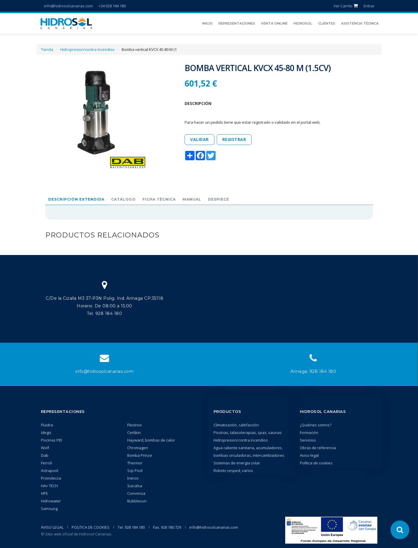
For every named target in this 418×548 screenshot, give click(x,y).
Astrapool (49, 470)
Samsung (49, 508)
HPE (44, 493)
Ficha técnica (159, 199)
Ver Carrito (345, 5)
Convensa (136, 493)
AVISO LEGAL (52, 527)
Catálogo (123, 199)
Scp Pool (134, 470)
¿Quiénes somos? (315, 425)
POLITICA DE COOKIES (90, 527)
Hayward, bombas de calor (151, 440)
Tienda (47, 49)
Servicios (308, 440)
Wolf (45, 447)
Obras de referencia (318, 447)
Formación (309, 432)
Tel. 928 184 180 (131, 527)
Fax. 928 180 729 (167, 527)
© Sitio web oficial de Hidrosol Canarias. (76, 534)
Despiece (218, 199)
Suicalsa (134, 485)
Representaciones (63, 411)
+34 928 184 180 (112, 5)
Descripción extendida (76, 199)
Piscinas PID (51, 440)
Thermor (134, 463)
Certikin (134, 432)
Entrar (369, 5)
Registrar (234, 139)
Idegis (46, 432)
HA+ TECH (49, 485)
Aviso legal (309, 455)
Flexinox (134, 425)
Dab (44, 455)
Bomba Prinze (139, 455)
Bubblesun (137, 501)
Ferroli (46, 463)
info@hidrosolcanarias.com (68, 5)
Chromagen (137, 447)
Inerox (133, 478)
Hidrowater (51, 501)
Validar (199, 139)
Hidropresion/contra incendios (87, 49)
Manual (192, 199)
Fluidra (47, 425)
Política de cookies (316, 463)
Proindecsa (51, 478)
